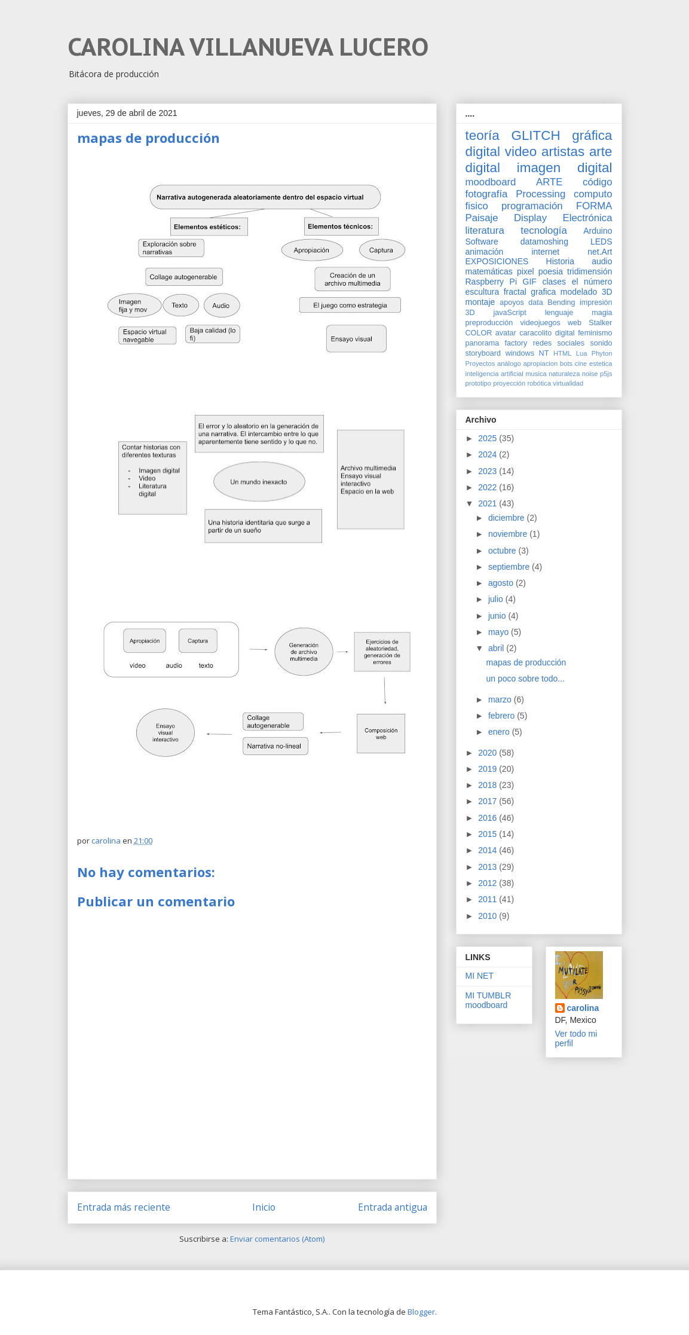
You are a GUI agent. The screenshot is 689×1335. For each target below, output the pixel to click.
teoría (483, 135)
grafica (543, 292)
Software (482, 241)
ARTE (549, 182)
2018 (488, 785)
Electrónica (587, 218)
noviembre (508, 534)
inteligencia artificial (494, 373)
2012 (488, 883)
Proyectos (480, 363)
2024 (488, 454)
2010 (488, 916)
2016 (488, 818)
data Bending (551, 302)
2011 (488, 899)
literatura (485, 230)
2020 (488, 752)
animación (485, 251)
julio (497, 599)
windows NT (527, 353)
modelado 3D (587, 292)
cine (581, 363)
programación (532, 206)
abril (497, 648)
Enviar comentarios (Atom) (277, 1238)
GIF (530, 281)
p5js (606, 373)
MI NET (480, 975)
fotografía (487, 194)
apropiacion (540, 363)
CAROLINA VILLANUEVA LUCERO (248, 46)
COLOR (479, 333)
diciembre (507, 518)
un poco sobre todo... (525, 678)
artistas (562, 151)
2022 (488, 487)
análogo (509, 363)
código (597, 182)
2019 (488, 769)
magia (602, 312)
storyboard (483, 353)
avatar (505, 333)
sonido (601, 343)
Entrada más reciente (123, 1207)
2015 (488, 834)
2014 (488, 850)
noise (590, 373)
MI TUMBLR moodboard (489, 1000)
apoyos (512, 302)
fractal (515, 292)
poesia (550, 271)
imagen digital (565, 167)
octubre (503, 550)
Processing (540, 194)
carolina (583, 1008)
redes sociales (558, 343)
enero (500, 732)
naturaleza (564, 373)
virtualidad (568, 383)
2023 (488, 471)
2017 (488, 801)
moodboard (491, 182)
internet (545, 251)
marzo (501, 699)
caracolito (535, 333)
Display (530, 218)
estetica (601, 363)
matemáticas (489, 271)
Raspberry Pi (491, 281)
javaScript (510, 312)
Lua (581, 353)
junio (498, 616)
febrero (502, 715)
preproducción (489, 323)
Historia (560, 261)
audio (602, 261)
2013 (488, 867)
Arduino (597, 231)
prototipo (479, 383)
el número (592, 281)
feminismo (595, 333)
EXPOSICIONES (497, 261)
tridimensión (589, 271)
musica (535, 373)
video (521, 151)
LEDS (601, 241)
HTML (562, 353)
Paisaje (482, 218)
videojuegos (540, 323)
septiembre (510, 567)
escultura (483, 292)
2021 (488, 503)
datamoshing (544, 241)
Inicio (263, 1207)
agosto (502, 583)
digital (565, 333)
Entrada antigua (392, 1207)
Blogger (421, 1311)
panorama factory (497, 343)
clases (554, 281)
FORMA (594, 206)
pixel (525, 271)
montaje (480, 302)
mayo (499, 632)
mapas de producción (526, 662)
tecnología (543, 230)
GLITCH (535, 135)
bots (566, 363)
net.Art (599, 251)
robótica (539, 383)
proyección (509, 383)
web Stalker (590, 323)
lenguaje (559, 312)
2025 (488, 438)
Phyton (602, 353)
